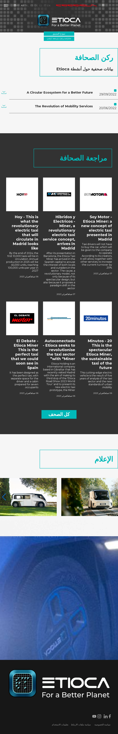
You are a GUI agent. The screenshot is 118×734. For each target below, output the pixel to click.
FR (31, 5)
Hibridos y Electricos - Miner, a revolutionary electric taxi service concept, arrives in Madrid (59, 232)
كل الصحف (59, 414)
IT (45, 5)
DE (36, 5)
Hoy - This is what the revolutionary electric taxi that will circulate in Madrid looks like (25, 232)
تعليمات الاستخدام (60, 724)
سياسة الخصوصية (102, 724)
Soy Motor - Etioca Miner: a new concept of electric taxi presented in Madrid (96, 228)
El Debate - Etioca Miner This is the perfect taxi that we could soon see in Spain (24, 354)
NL (27, 5)
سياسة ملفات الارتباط (81, 724)
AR (22, 5)
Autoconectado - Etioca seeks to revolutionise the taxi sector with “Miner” (59, 350)
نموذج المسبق (59, 33)
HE (18, 5)
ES (40, 5)
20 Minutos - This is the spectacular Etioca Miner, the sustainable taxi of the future (96, 354)
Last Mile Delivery (59, 38)
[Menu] (5, 5)
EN (48, 5)
